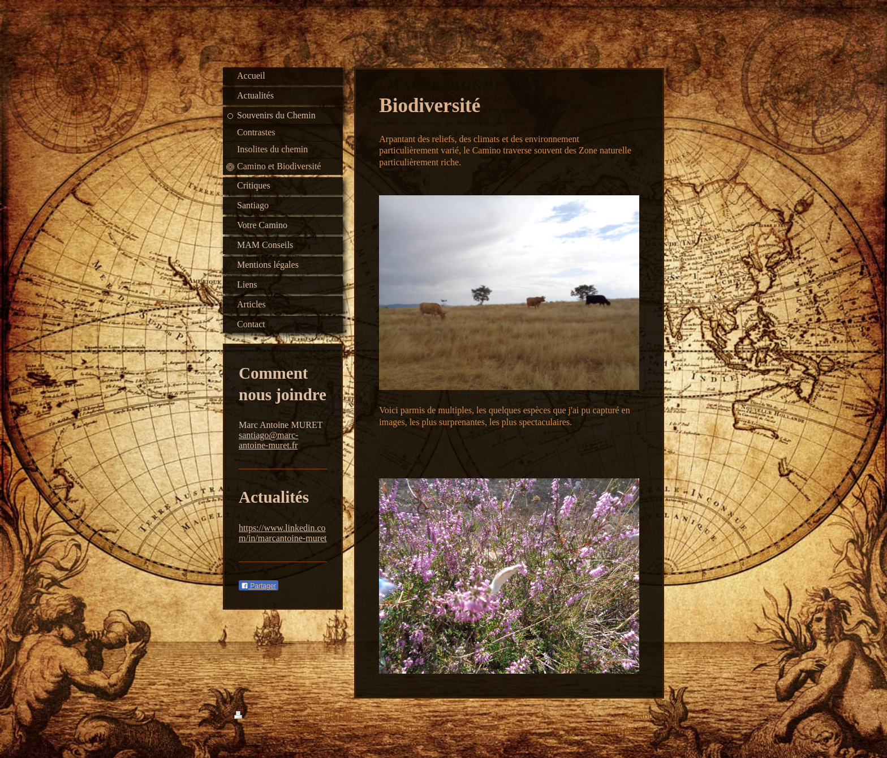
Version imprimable (277, 716)
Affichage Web (625, 729)
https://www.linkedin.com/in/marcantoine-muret (283, 533)
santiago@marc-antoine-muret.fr (268, 440)
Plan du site (346, 716)
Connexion (633, 716)
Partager (258, 586)
